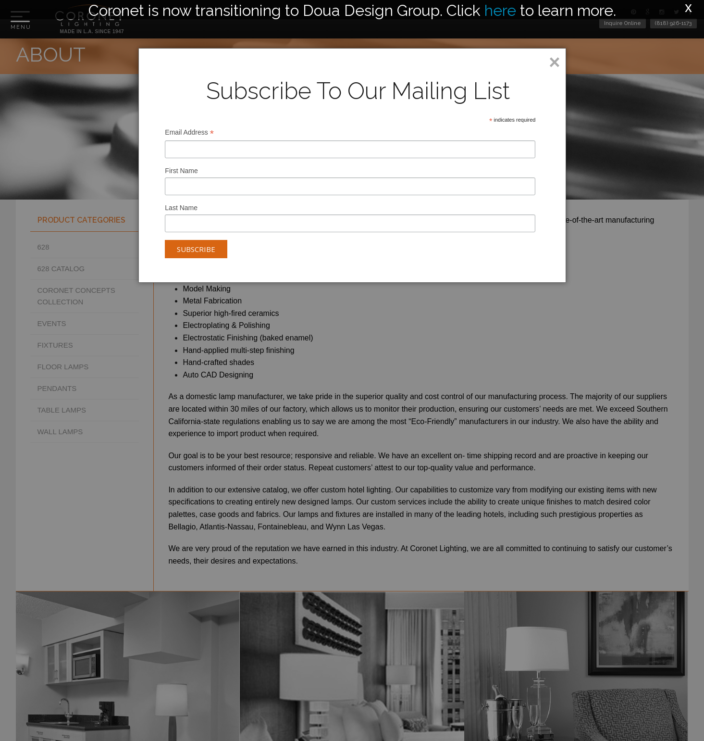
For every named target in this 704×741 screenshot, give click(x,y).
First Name (181, 171)
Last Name (181, 208)
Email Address (189, 133)
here (500, 10)
